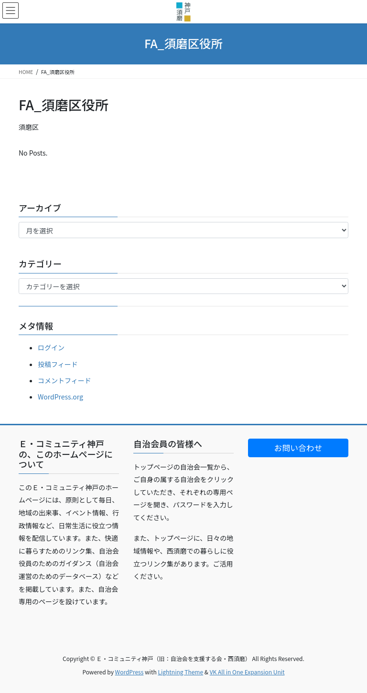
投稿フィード (58, 364)
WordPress (129, 672)
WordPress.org (60, 396)
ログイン (51, 347)
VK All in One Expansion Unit (247, 672)
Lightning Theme (180, 672)
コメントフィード (64, 380)
